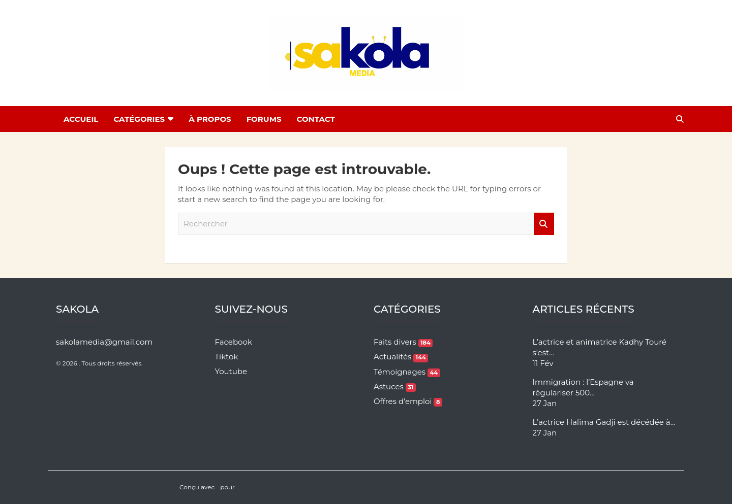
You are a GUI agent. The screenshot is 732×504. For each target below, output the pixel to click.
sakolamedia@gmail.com (104, 342)
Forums (264, 119)
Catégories (139, 119)
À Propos (210, 119)
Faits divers (403, 342)
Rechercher (544, 224)
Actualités (401, 356)
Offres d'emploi (408, 401)
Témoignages (407, 372)
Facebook (233, 342)
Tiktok (226, 356)
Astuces (395, 386)
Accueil (81, 119)
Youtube (231, 371)
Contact (316, 119)
